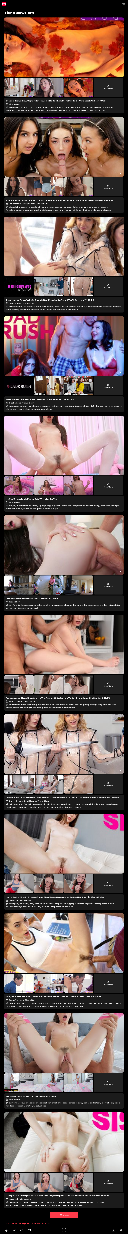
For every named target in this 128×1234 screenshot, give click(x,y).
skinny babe (35, 605)
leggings (71, 904)
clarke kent (12, 409)
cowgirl (28, 708)
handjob (69, 907)
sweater (46, 406)
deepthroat (79, 506)
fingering (61, 1003)
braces (40, 110)
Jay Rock (14, 900)
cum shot (59, 210)
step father (55, 708)
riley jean (99, 406)
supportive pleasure (30, 406)
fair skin (59, 107)
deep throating (100, 207)
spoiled (78, 705)
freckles (107, 307)
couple (54, 509)
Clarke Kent (15, 403)
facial (19, 509)
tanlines (63, 406)
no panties (74, 110)
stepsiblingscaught (19, 107)
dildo (34, 506)
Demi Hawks (15, 303)
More (64, 1215)
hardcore (62, 310)
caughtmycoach (17, 1003)
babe (47, 509)
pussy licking (51, 110)
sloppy (31, 110)
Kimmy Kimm (28, 204)
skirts (49, 409)
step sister (114, 605)
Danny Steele (16, 801)
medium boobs (104, 1003)
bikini (16, 708)
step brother (101, 605)
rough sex (70, 307)
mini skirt (22, 110)
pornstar (35, 409)
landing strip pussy (91, 107)
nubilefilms (14, 705)
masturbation (24, 506)
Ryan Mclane (15, 701)
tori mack (23, 605)
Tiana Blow (14, 104)
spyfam (13, 605)
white (85, 406)
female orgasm (72, 107)
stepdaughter (43, 1103)
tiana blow (24, 409)
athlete (117, 1003)
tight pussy (44, 506)
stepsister (107, 107)
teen (71, 406)
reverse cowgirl (113, 406)
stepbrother (87, 110)
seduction (11, 110)
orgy (83, 207)
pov (89, 207)
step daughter (40, 708)
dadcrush (14, 406)
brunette (49, 207)
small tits (100, 110)
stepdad (30, 1103)
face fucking (92, 506)
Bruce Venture (16, 1000)
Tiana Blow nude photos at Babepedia (27, 1223)
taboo (55, 406)
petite (40, 509)
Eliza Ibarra (15, 204)
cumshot (10, 509)
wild (92, 406)
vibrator (28, 1106)
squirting (50, 1003)
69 (21, 708)
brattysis (13, 904)
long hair (49, 107)
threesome (47, 307)
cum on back (68, 708)
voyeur (9, 608)
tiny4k (12, 506)
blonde (37, 307)
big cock (56, 506)
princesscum (15, 307)
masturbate (29, 509)
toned (78, 406)
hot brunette (37, 107)
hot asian (88, 210)
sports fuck (65, 1006)
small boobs (44, 705)
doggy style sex (74, 210)
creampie (27, 210)
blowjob (63, 110)
